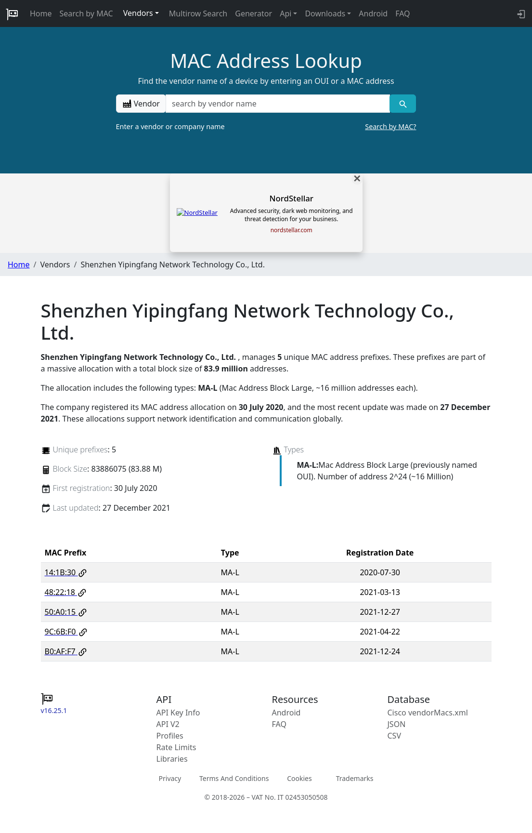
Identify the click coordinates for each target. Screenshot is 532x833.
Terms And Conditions (234, 778)
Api (285, 13)
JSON (397, 724)
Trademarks (355, 778)
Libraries (172, 759)
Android (373, 13)
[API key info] (520, 13)
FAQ (402, 13)
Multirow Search (198, 13)
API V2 (168, 724)
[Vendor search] (402, 103)
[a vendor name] (278, 103)
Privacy (170, 778)
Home (41, 13)
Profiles (169, 735)
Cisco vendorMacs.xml (428, 712)
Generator (253, 13)
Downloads (325, 13)
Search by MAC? (390, 126)
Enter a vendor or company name (266, 126)
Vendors (138, 13)
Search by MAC (86, 13)
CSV (395, 735)
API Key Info (178, 712)
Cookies (299, 778)
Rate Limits (176, 747)
